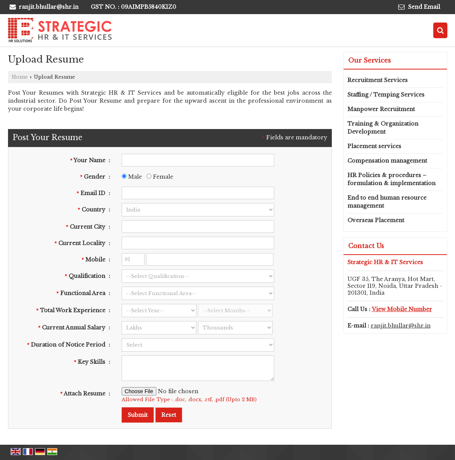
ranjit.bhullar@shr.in (49, 6)
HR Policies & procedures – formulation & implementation (391, 179)
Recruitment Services (377, 80)
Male (132, 176)
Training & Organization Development (382, 127)
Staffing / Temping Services (385, 94)
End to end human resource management (386, 201)
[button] (402, 309)
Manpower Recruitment (381, 109)
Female (159, 176)
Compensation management (387, 160)
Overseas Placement (375, 220)
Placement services (374, 146)
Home (20, 77)
